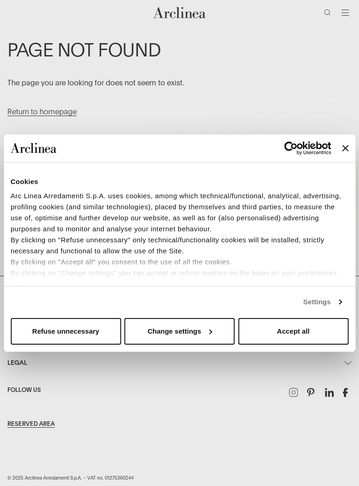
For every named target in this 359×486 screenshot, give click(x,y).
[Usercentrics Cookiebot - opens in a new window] (291, 148)
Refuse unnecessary (65, 331)
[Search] (329, 14)
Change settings (180, 331)
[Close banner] (345, 148)
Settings (317, 302)
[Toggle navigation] (345, 12)
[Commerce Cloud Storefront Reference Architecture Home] (180, 12)
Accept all (293, 331)
